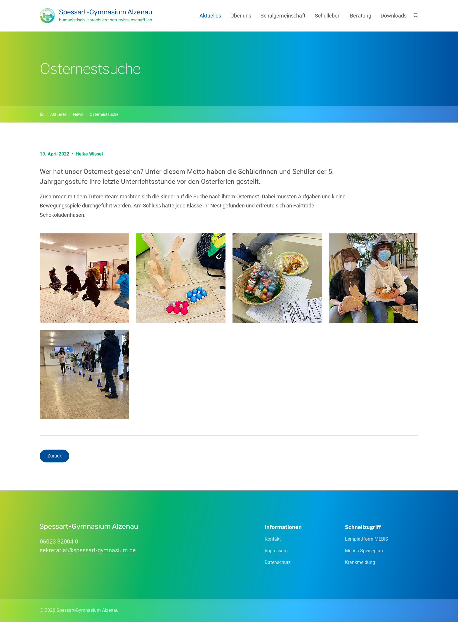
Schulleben (328, 16)
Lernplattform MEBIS (366, 539)
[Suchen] (416, 15)
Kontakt (273, 539)
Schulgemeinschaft (283, 16)
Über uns (240, 16)
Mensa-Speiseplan (364, 550)
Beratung (360, 16)
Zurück (54, 456)
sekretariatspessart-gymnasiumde (88, 550)
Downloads (394, 16)
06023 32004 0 (59, 541)
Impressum (276, 550)
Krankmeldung (360, 562)
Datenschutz (278, 562)
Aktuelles (210, 16)
